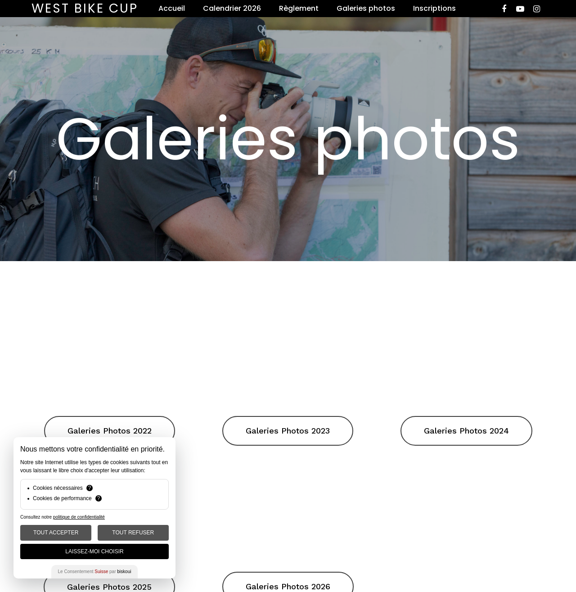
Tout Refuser (133, 532)
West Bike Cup (85, 8)
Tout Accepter (55, 532)
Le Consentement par (94, 571)
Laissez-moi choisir (94, 551)
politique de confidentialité (79, 517)
